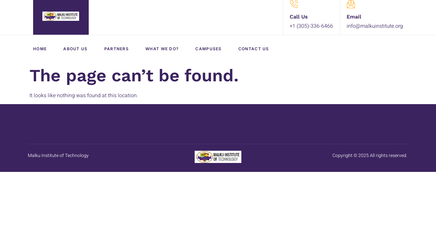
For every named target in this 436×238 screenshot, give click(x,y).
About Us (75, 48)
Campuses (208, 48)
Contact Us (253, 48)
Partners (116, 48)
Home (40, 48)
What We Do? (162, 48)
